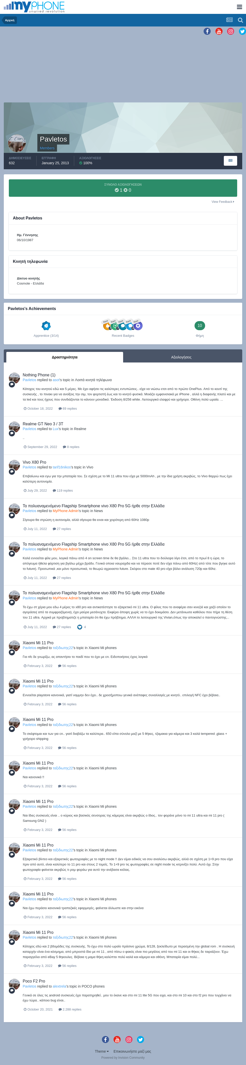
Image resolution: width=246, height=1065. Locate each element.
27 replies (62, 529)
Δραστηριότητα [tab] (64, 357)
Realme (80, 429)
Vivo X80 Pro (34, 462)
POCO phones (93, 986)
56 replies (67, 666)
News (98, 511)
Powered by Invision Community (123, 1057)
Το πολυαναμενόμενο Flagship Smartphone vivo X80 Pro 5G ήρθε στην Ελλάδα (94, 506)
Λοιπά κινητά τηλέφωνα (93, 380)
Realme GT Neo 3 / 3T (43, 424)
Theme (102, 1051)
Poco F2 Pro (34, 981)
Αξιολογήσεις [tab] (181, 357)
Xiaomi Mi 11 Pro (38, 643)
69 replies (68, 408)
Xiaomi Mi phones (103, 648)
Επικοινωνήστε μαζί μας (132, 1051)
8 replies (71, 447)
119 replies (63, 490)
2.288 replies (70, 1009)
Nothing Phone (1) (39, 375)
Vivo (89, 467)
